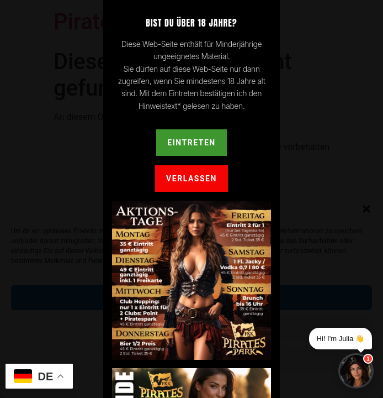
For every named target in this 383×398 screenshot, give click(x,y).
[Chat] (356, 371)
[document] (191, 199)
